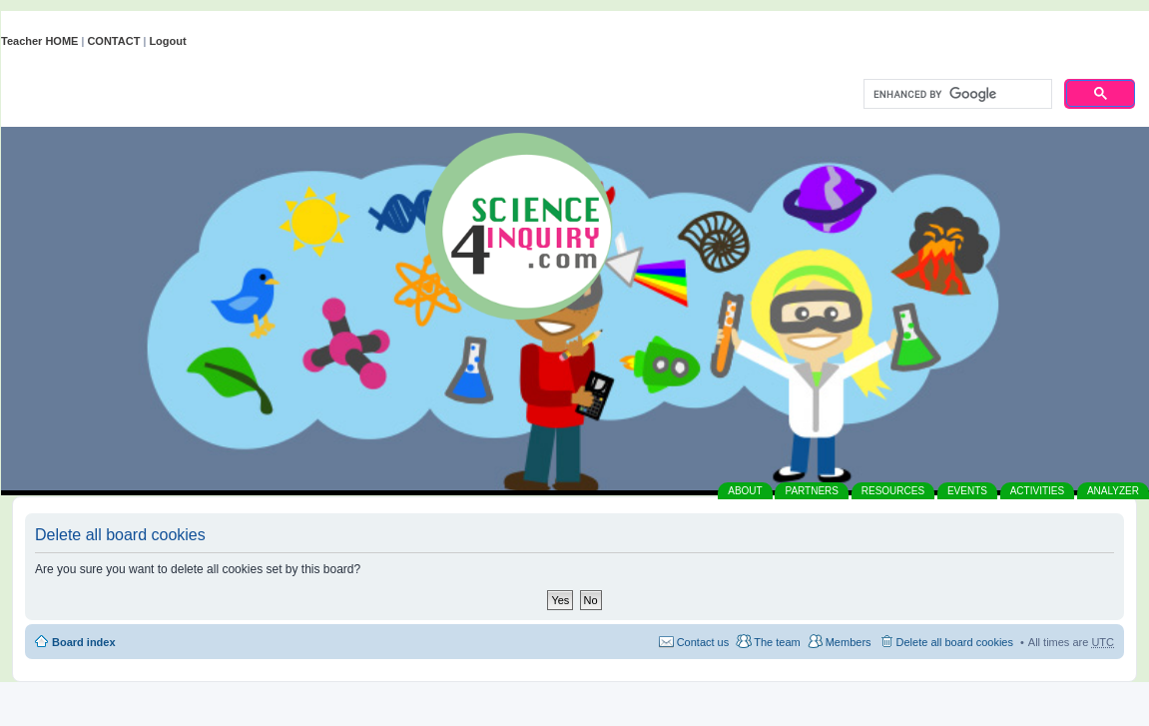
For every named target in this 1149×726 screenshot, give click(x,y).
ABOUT (745, 490)
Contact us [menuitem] (703, 642)
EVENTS (967, 490)
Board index (84, 642)
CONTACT (113, 41)
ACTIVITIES (1037, 490)
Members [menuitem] (848, 642)
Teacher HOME (39, 41)
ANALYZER (1113, 490)
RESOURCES (893, 490)
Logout (167, 41)
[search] (955, 95)
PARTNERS (812, 490)
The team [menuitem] (777, 642)
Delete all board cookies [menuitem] (954, 642)
